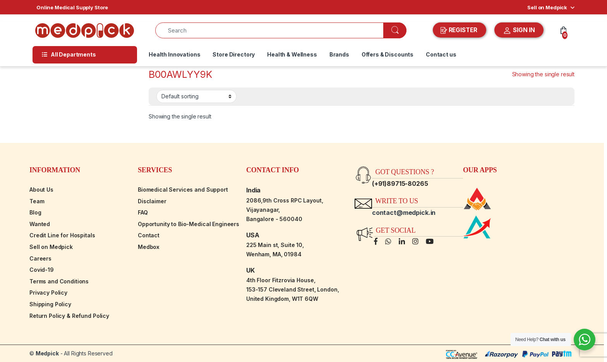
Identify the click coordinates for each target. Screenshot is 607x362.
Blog (35, 212)
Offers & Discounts (387, 54)
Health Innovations (174, 54)
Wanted (39, 224)
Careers (40, 258)
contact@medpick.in (404, 212)
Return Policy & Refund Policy (69, 315)
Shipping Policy (50, 304)
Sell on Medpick (547, 7)
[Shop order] (196, 96)
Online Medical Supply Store (72, 7)
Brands (339, 54)
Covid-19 (41, 269)
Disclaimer (152, 201)
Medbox (148, 247)
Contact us (441, 54)
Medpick (47, 353)
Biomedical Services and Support (183, 189)
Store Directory (234, 54)
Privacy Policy (48, 292)
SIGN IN (519, 30)
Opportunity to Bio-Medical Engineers (188, 224)
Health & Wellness (292, 54)
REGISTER (460, 30)
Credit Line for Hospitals (62, 235)
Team (36, 201)
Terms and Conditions (59, 281)
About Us (41, 189)
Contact (148, 235)
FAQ (143, 212)
